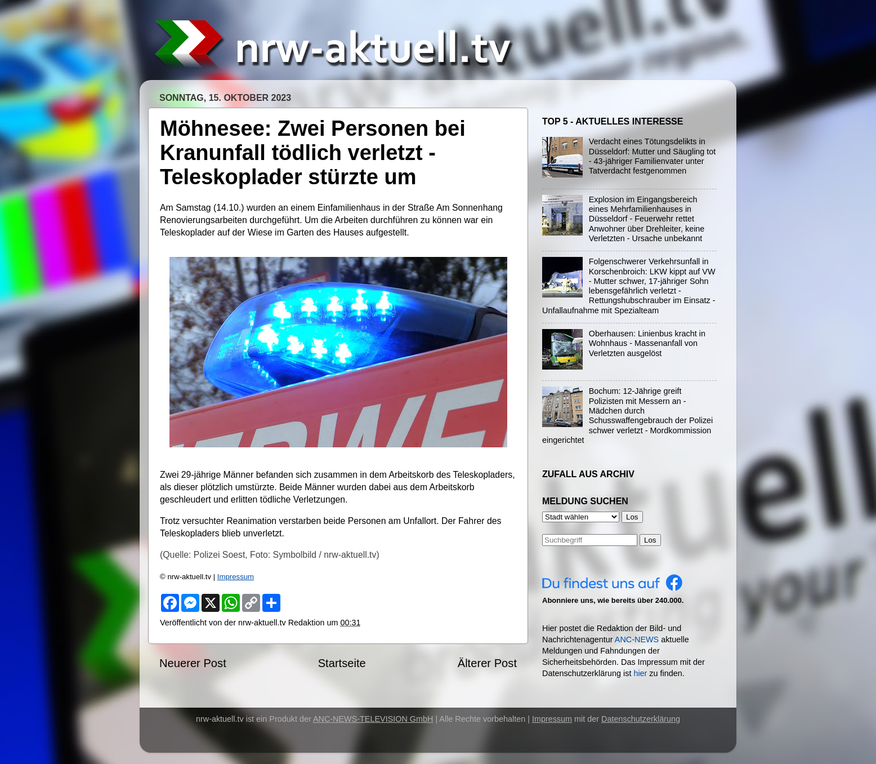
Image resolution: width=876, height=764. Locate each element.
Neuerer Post (192, 663)
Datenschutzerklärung (640, 718)
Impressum (235, 576)
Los (650, 540)
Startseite (342, 663)
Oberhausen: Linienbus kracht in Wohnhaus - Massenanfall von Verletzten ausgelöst (647, 343)
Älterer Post (487, 663)
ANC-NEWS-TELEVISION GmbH (373, 718)
